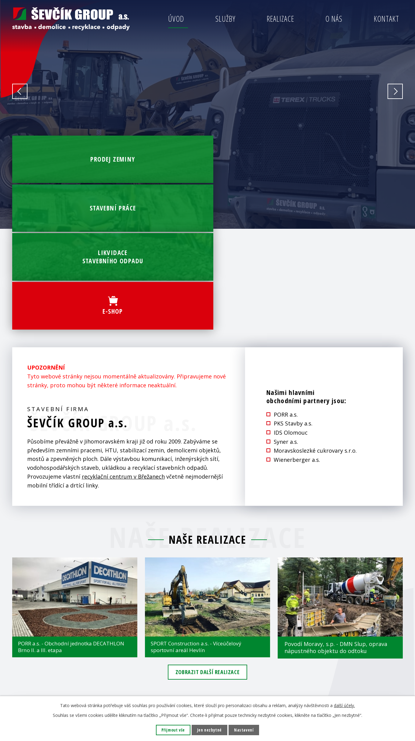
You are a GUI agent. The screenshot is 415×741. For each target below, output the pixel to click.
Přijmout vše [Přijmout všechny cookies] (172, 730)
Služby (225, 18)
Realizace (280, 18)
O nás (333, 18)
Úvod (176, 18)
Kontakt (386, 18)
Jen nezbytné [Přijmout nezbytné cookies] (209, 730)
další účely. (344, 705)
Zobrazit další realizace (207, 542)
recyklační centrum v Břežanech (123, 344)
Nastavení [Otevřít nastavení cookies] (245, 730)
